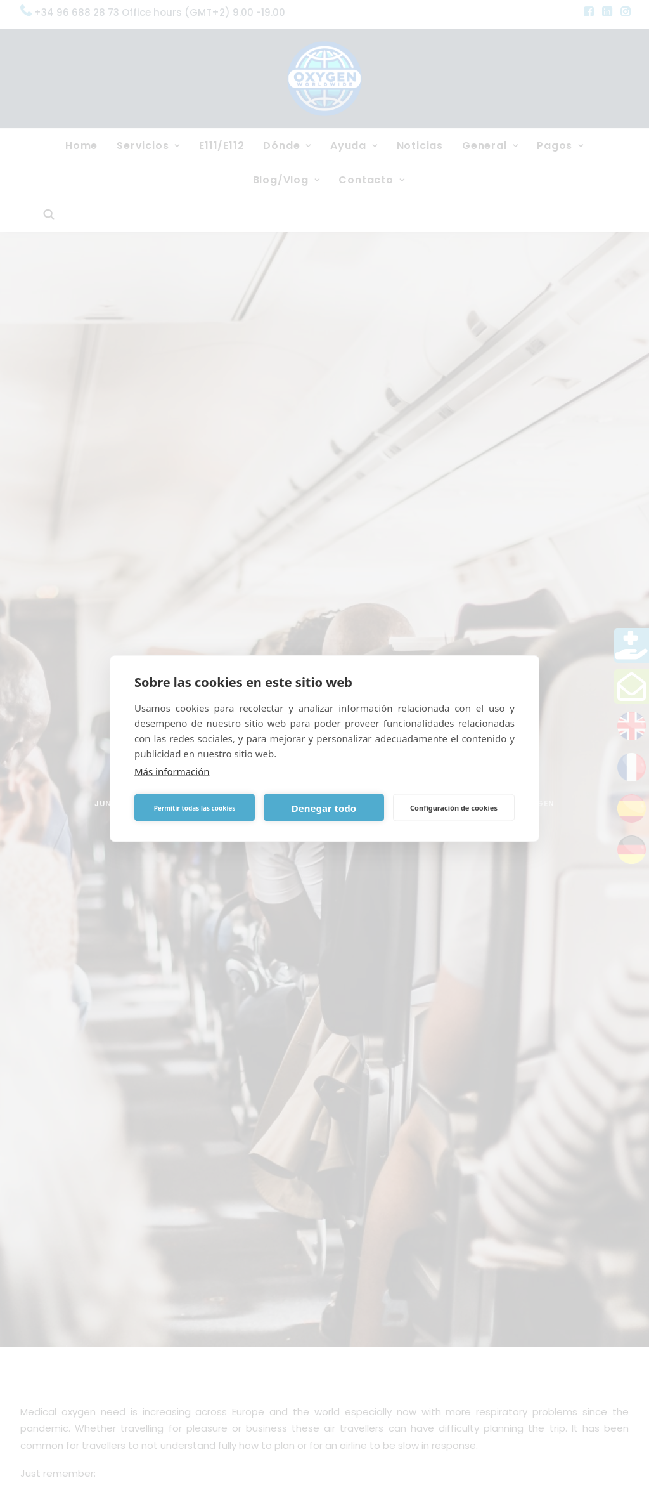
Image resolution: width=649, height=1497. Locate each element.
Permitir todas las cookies (195, 807)
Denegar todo (324, 807)
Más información (172, 771)
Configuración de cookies (454, 807)
